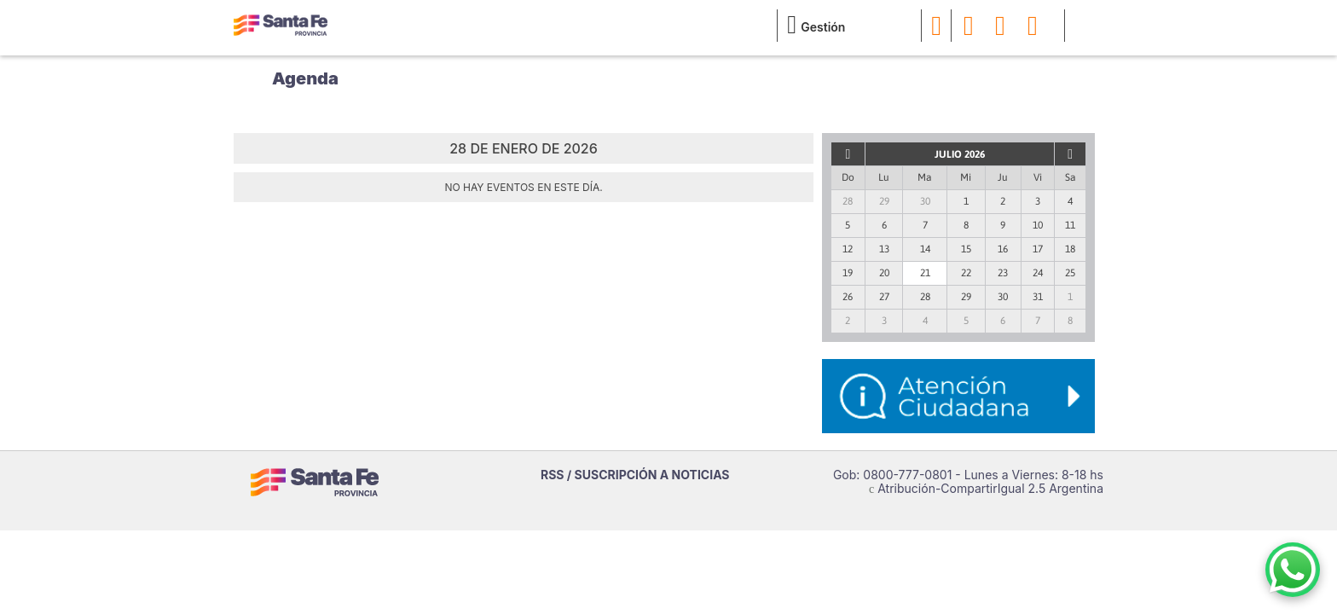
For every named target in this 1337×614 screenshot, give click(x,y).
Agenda (305, 78)
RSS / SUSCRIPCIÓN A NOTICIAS (635, 474)
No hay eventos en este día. (523, 187)
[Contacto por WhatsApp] (1292, 569)
